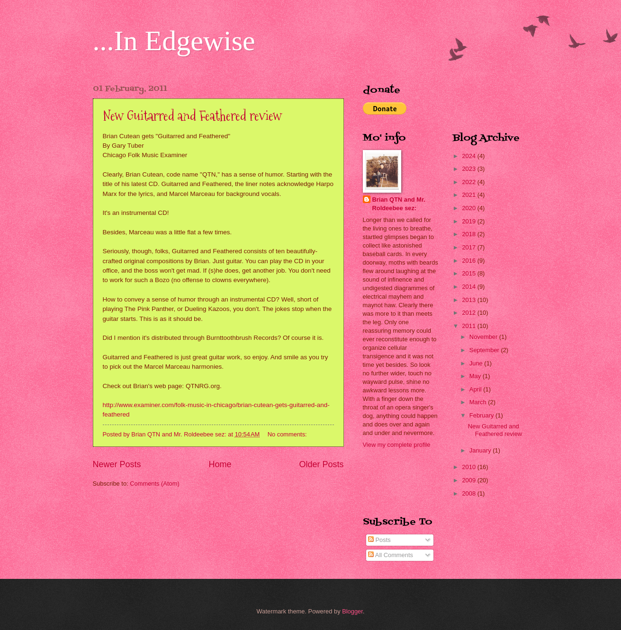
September (485, 350)
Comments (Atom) (154, 483)
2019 (469, 221)
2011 (469, 325)
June (477, 363)
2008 (469, 493)
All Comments (390, 555)
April (476, 389)
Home (219, 464)
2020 (469, 208)
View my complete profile (397, 444)
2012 (469, 312)
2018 (469, 234)
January (481, 450)
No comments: (288, 434)
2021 (469, 194)
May (476, 376)
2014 (469, 286)
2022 (469, 182)
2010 (469, 466)
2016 (469, 260)
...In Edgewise (174, 40)
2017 (469, 247)
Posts (379, 539)
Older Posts (321, 464)
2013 (469, 299)
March (478, 402)
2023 (469, 168)
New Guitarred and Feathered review (192, 115)
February (482, 415)
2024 (469, 156)
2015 (469, 273)
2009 (469, 480)
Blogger (352, 611)
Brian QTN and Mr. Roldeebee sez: (398, 204)
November (484, 336)
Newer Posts (117, 464)
